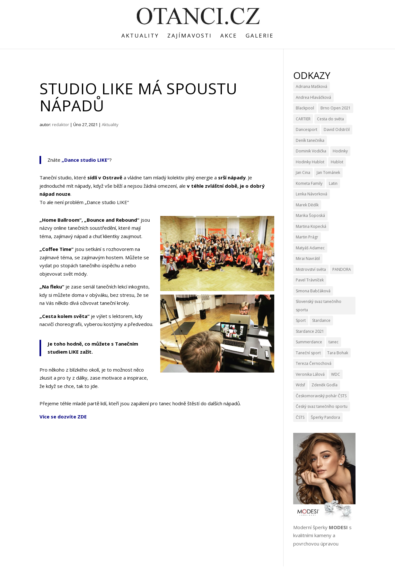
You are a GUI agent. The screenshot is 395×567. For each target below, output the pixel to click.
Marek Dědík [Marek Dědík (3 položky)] (307, 205)
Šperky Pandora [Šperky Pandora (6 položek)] (325, 417)
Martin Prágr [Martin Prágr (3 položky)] (307, 237)
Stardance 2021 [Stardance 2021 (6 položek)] (310, 331)
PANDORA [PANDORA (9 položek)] (341, 269)
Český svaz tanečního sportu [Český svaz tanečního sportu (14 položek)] (321, 406)
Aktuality (140, 36)
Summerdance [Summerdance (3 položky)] (309, 342)
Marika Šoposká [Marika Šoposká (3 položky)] (310, 215)
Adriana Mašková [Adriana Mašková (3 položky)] (311, 86)
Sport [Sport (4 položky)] (301, 320)
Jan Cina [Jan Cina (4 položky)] (303, 172)
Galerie (260, 36)
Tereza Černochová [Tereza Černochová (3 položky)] (313, 363)
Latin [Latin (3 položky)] (333, 183)
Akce (228, 36)
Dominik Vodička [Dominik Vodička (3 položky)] (311, 151)
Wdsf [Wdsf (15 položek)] (300, 385)
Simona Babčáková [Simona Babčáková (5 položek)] (313, 291)
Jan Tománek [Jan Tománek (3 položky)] (328, 172)
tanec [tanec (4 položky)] (333, 342)
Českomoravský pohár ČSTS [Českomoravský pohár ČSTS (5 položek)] (321, 396)
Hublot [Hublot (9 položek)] (337, 162)
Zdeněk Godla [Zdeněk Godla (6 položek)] (325, 385)
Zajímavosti (189, 36)
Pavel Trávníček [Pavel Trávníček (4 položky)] (310, 280)
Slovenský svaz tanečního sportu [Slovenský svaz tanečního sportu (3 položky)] (318, 306)
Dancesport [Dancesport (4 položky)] (306, 129)
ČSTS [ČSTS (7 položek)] (300, 417)
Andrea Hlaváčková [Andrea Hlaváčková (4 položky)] (313, 97)
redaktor (60, 124)
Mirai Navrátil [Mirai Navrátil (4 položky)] (308, 258)
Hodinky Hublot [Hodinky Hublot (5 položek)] (310, 162)
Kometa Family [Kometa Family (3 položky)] (309, 183)
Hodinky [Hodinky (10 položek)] (340, 151)
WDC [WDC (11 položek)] (335, 374)
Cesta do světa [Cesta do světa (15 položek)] (330, 119)
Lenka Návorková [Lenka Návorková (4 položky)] (311, 194)
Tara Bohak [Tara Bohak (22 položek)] (337, 353)
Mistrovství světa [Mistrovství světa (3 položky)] (311, 269)
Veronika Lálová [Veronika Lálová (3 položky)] (310, 374)
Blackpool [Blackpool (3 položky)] (305, 108)
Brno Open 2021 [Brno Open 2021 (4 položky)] (335, 108)
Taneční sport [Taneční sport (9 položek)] (308, 353)
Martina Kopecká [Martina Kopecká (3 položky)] (311, 226)
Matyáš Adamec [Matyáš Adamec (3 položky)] (310, 248)
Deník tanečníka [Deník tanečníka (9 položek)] (310, 140)
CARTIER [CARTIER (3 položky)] (303, 119)
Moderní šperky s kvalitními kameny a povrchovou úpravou (322, 535)
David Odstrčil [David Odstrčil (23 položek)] (337, 129)
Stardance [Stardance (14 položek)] (321, 320)
